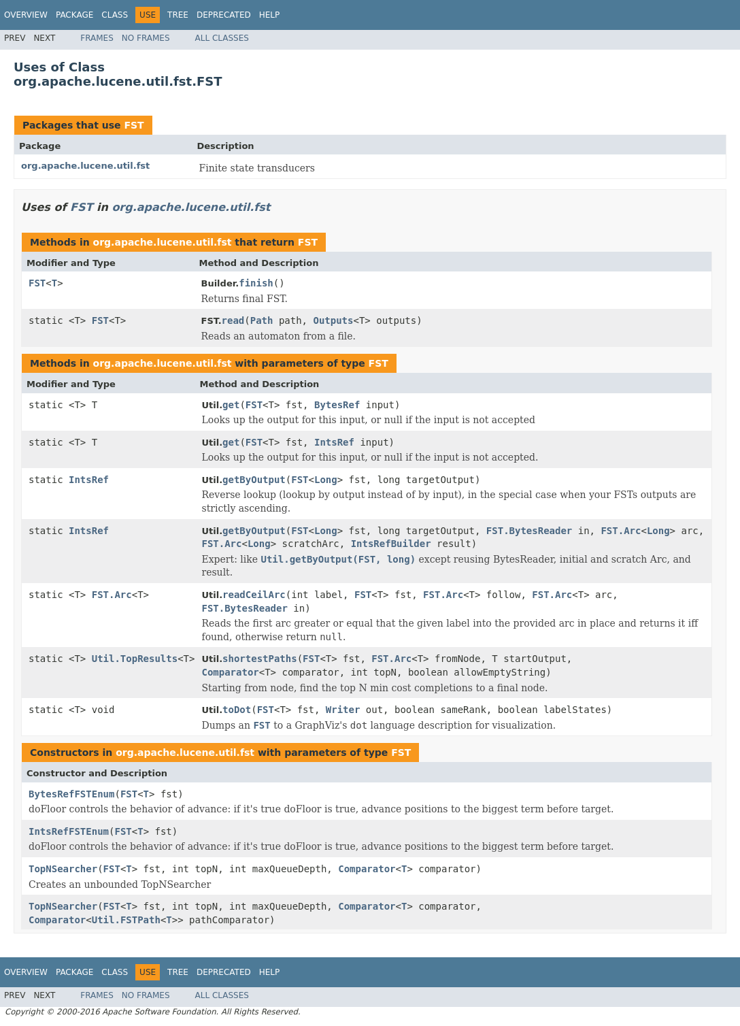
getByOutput (254, 479)
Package (74, 15)
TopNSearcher (63, 868)
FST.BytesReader (529, 530)
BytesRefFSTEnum (71, 794)
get (230, 404)
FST (134, 125)
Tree (177, 15)
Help (269, 15)
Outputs (333, 320)
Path (261, 320)
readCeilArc (254, 594)
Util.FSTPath (126, 919)
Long (325, 479)
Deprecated (224, 15)
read (233, 320)
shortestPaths (259, 658)
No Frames (146, 38)
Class (114, 15)
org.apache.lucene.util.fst (85, 166)
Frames (97, 38)
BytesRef (337, 404)
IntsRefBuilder (391, 543)
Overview (26, 15)
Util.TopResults (135, 658)
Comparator (229, 672)
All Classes (222, 38)
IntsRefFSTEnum (69, 831)
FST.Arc (621, 530)
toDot (236, 709)
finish (256, 283)
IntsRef (334, 442)
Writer (343, 709)
